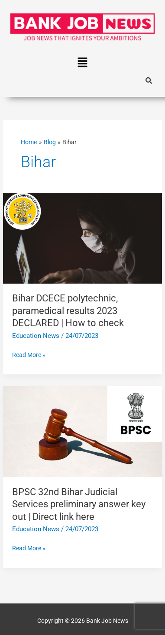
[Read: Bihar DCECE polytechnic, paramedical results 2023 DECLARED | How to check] (82, 237)
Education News (35, 336)
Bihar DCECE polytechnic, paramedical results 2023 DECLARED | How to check (68, 310)
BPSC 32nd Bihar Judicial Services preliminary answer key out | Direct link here (79, 504)
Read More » (28, 354)
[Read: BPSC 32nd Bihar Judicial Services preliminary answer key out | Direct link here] (82, 430)
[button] (82, 63)
